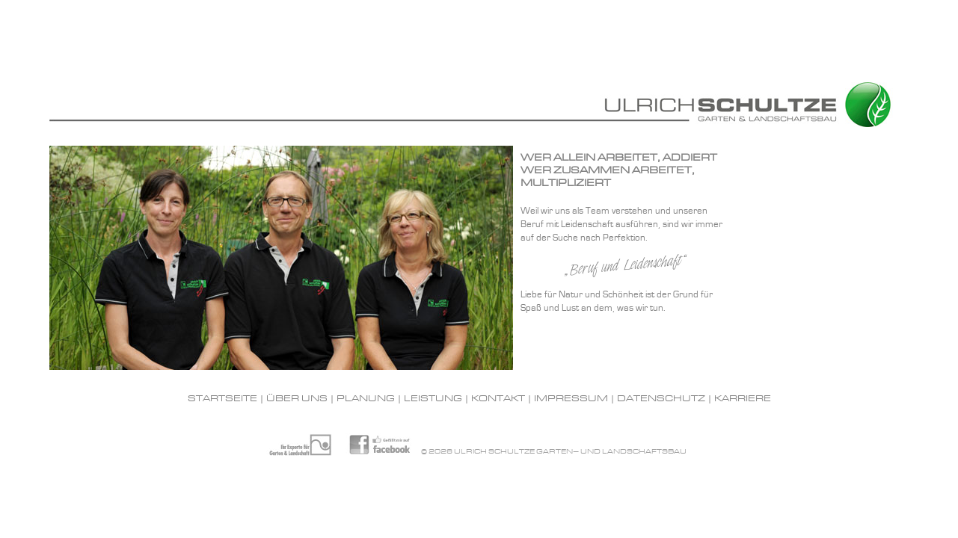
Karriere (742, 399)
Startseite (222, 399)
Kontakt (498, 399)
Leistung (433, 399)
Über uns (297, 399)
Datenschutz (661, 399)
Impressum (571, 399)
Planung (366, 399)
